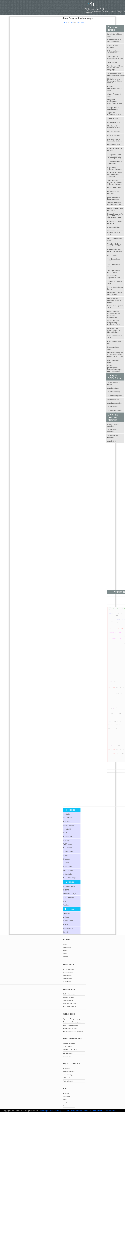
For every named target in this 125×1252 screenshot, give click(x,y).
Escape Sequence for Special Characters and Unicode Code (115, 216)
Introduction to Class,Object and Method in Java (113, 330)
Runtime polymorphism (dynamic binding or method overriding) (114, 368)
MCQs (65, 944)
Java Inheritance (113, 388)
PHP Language (68, 972)
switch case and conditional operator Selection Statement (114, 182)
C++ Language (67, 978)
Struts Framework (68, 997)
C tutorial (66, 814)
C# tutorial (67, 829)
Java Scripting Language (70, 1025)
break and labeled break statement (113, 198)
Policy (65, 1099)
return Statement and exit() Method (115, 209)
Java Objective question (112, 436)
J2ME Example (68, 1053)
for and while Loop (114, 188)
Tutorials (66, 913)
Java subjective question (112, 425)
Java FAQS (111, 441)
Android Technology (69, 1043)
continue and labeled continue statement (114, 204)
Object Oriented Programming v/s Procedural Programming (113, 314)
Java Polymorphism (114, 396)
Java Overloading (113, 392)
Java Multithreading (114, 411)
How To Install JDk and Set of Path (114, 40)
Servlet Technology (69, 1071)
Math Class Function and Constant (114, 294)
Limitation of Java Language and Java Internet (114, 81)
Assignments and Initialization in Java (114, 140)
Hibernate (66, 859)
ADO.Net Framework (69, 1006)
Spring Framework (69, 994)
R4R (65, 23)
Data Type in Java (113, 135)
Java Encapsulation (114, 403)
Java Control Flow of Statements (114, 162)
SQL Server (66, 1068)
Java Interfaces (112, 407)
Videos (65, 950)
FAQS (65, 932)
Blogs (120, 11)
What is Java (112, 62)
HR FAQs (66, 890)
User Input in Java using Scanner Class (114, 245)
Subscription (97, 1111)
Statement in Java (113, 227)
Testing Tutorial (68, 1081)
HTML (65, 833)
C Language (67, 981)
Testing (66, 905)
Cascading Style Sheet (70, 1028)
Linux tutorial (68, 870)
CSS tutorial (67, 836)
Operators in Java (113, 145)
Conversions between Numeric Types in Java (115, 233)
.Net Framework (68, 1000)
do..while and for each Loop (113, 192)
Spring (65, 855)
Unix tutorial (67, 866)
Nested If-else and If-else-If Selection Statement (114, 174)
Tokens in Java (112, 118)
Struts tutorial (68, 851)
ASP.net (66, 840)
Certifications (68, 928)
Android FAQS (67, 1047)
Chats (65, 953)
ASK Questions (68, 897)
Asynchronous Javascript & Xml (73, 1031)
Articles (66, 917)
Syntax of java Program (112, 46)
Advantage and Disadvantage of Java (115, 57)
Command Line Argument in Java (113, 277)
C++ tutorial (67, 818)
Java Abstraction (113, 399)
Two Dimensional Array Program (113, 271)
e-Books (66, 924)
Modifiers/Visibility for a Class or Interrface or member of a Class (115, 354)
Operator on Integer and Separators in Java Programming (114, 156)
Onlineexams (67, 947)
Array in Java (112, 255)
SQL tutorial (67, 874)
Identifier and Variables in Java (113, 127)
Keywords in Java (113, 122)
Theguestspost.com (46, 1111)
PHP (65, 901)
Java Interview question (112, 431)
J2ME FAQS (67, 1056)
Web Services (67, 1078)
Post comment (76, 1111)
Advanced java (68, 825)
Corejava (66, 822)
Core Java (80, 23)
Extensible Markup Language (72, 1022)
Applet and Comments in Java (114, 114)
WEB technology (69, 878)
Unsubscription (110, 1111)
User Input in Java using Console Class (114, 250)
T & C (65, 1103)
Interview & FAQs (69, 894)
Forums (65, 956)
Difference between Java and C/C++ (114, 52)
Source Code (68, 921)
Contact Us (66, 1096)
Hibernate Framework (70, 1003)
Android (66, 863)
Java (72, 23)
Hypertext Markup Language (72, 1019)
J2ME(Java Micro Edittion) (71, 1050)
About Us (66, 1093)
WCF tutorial (67, 844)
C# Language (67, 975)
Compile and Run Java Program (113, 108)
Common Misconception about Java (114, 88)
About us (87, 1111)
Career (65, 1106)
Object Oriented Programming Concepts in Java (113, 323)
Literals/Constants (113, 131)
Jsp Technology (68, 1075)
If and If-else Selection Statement (114, 168)
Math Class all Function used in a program (114, 300)
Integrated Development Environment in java (114, 101)
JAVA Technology (68, 969)
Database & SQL (69, 886)
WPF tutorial (67, 848)
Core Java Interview (101, 11)
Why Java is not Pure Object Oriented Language (115, 68)
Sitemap (58, 1111)
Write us (113, 11)
